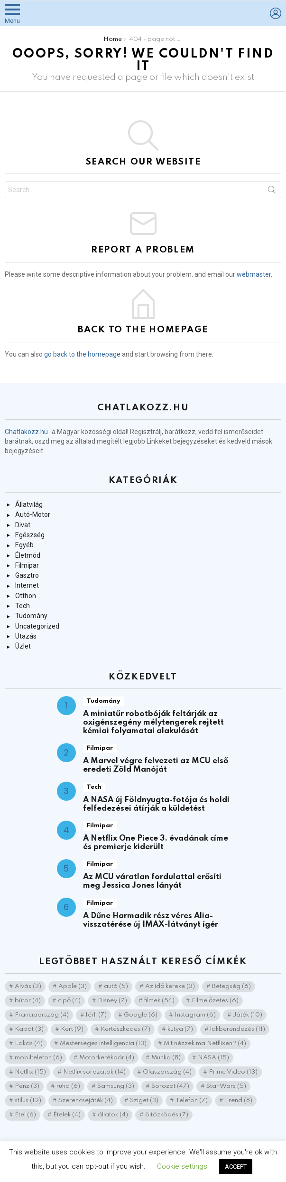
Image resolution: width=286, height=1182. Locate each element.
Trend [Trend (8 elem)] (238, 1100)
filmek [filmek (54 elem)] (159, 1001)
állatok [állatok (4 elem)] (113, 1115)
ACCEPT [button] (236, 1166)
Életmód (27, 555)
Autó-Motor (32, 514)
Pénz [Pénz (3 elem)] (27, 1086)
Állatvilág (29, 504)
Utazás (26, 636)
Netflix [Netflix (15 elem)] (30, 1072)
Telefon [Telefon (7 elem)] (191, 1100)
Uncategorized (37, 626)
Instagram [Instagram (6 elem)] (195, 1015)
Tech (22, 606)
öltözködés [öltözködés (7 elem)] (166, 1115)
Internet (27, 585)
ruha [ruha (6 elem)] (68, 1086)
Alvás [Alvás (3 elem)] (28, 986)
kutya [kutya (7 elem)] (180, 1029)
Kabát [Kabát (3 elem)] (29, 1029)
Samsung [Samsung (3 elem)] (115, 1086)
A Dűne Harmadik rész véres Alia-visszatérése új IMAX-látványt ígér (150, 920)
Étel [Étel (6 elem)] (25, 1115)
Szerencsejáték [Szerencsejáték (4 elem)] (85, 1100)
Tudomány (31, 616)
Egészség (30, 535)
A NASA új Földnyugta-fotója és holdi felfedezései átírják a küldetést (156, 804)
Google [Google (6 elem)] (140, 1015)
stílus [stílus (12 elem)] (28, 1100)
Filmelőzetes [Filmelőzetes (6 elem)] (215, 1001)
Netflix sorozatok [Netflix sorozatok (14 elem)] (94, 1072)
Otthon (25, 596)
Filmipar (27, 565)
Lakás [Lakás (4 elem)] (29, 1043)
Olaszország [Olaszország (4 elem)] (167, 1072)
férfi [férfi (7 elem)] (96, 1015)
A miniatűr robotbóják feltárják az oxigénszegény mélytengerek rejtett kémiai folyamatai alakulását (153, 722)
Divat (22, 525)
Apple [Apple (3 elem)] (72, 986)
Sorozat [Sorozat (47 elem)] (170, 1086)
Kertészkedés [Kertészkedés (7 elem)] (125, 1029)
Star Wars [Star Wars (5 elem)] (226, 1086)
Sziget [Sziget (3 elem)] (144, 1100)
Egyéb (24, 545)
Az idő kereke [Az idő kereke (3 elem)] (170, 986)
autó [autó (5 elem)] (116, 986)
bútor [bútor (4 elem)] (28, 1001)
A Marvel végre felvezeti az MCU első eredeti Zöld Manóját (155, 765)
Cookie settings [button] (182, 1166)
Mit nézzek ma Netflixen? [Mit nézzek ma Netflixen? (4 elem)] (205, 1043)
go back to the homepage (82, 354)
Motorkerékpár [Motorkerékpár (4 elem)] (106, 1058)
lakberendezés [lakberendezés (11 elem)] (237, 1029)
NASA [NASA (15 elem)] (213, 1058)
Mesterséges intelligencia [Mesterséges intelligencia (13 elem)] (103, 1043)
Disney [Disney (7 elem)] (112, 1001)
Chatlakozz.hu (26, 432)
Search (271, 191)
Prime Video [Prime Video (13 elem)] (233, 1072)
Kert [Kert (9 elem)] (72, 1029)
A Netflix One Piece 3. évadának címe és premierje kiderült (155, 842)
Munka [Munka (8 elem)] (166, 1058)
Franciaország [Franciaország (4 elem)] (42, 1015)
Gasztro (27, 575)
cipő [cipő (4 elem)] (69, 1001)
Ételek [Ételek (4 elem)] (67, 1115)
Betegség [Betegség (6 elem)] (231, 986)
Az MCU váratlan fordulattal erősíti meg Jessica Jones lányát (152, 881)
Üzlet (23, 646)
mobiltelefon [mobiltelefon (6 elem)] (38, 1058)
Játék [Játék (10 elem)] (247, 1015)
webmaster (254, 274)
